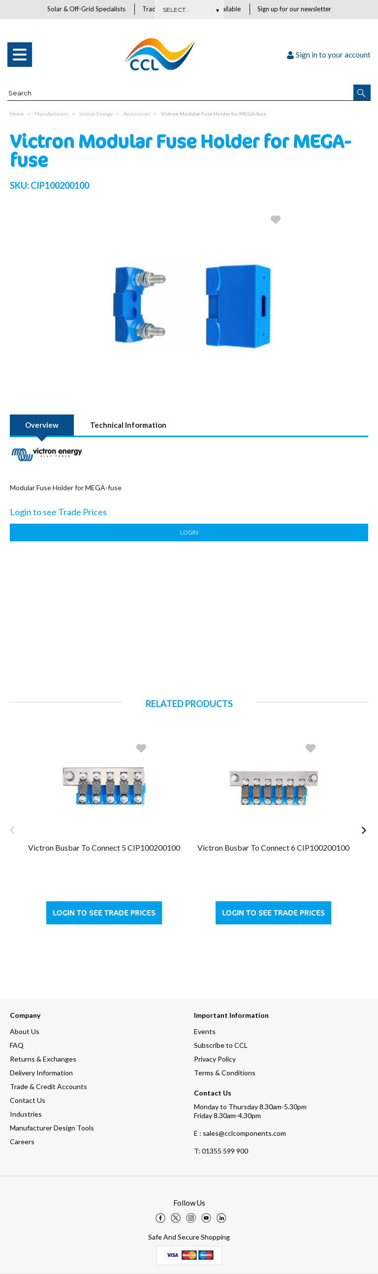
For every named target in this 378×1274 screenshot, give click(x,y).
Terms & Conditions (224, 1072)
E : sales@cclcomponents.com (240, 1133)
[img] (160, 1218)
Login (189, 532)
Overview (42, 425)
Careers (22, 1141)
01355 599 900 (221, 1151)
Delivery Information (41, 1072)
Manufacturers (51, 114)
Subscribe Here (189, 9)
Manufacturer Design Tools (52, 1128)
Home (17, 114)
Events (205, 1031)
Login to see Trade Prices (104, 913)
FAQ (17, 1045)
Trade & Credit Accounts (48, 1086)
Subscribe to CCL (221, 1045)
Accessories (137, 114)
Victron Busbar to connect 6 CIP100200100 (273, 848)
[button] (362, 93)
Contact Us (27, 1100)
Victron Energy (96, 114)
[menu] (19, 55)
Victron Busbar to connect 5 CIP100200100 (104, 848)
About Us (24, 1031)
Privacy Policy (215, 1059)
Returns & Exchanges (43, 1059)
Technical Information (128, 425)
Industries (26, 1114)
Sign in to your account (329, 55)
